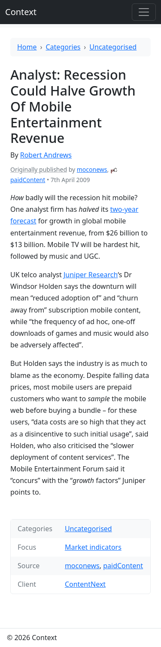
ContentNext (85, 584)
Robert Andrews (46, 155)
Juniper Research (91, 274)
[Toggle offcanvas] (144, 12)
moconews (92, 169)
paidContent (27, 180)
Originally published (38, 169)
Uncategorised (113, 47)
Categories (63, 47)
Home (27, 47)
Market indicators (93, 547)
